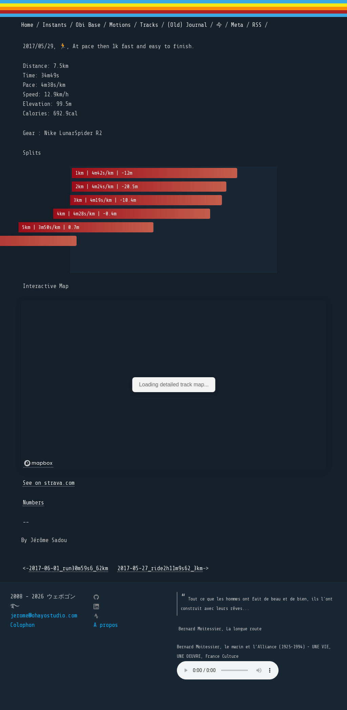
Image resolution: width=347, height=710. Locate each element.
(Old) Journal (187, 25)
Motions (120, 25)
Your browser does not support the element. (228, 670)
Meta (237, 25)
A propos (106, 625)
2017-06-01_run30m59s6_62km (68, 568)
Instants (54, 25)
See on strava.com (49, 483)
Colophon (22, 625)
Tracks (149, 25)
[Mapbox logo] (38, 463)
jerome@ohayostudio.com (43, 615)
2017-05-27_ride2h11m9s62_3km (160, 568)
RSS (257, 25)
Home (27, 25)
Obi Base (88, 25)
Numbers (33, 502)
